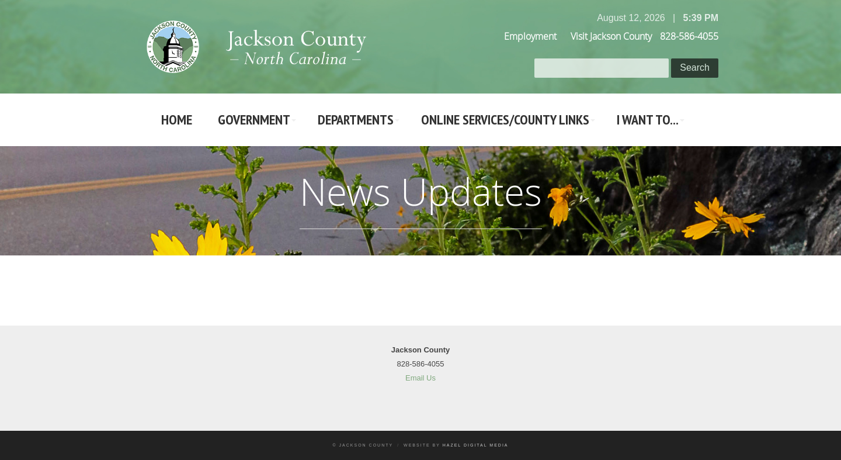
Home (176, 119)
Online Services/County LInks (505, 119)
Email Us (420, 377)
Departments (356, 119)
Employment (530, 36)
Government (254, 119)
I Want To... (648, 119)
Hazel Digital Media (476, 445)
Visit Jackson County (611, 36)
